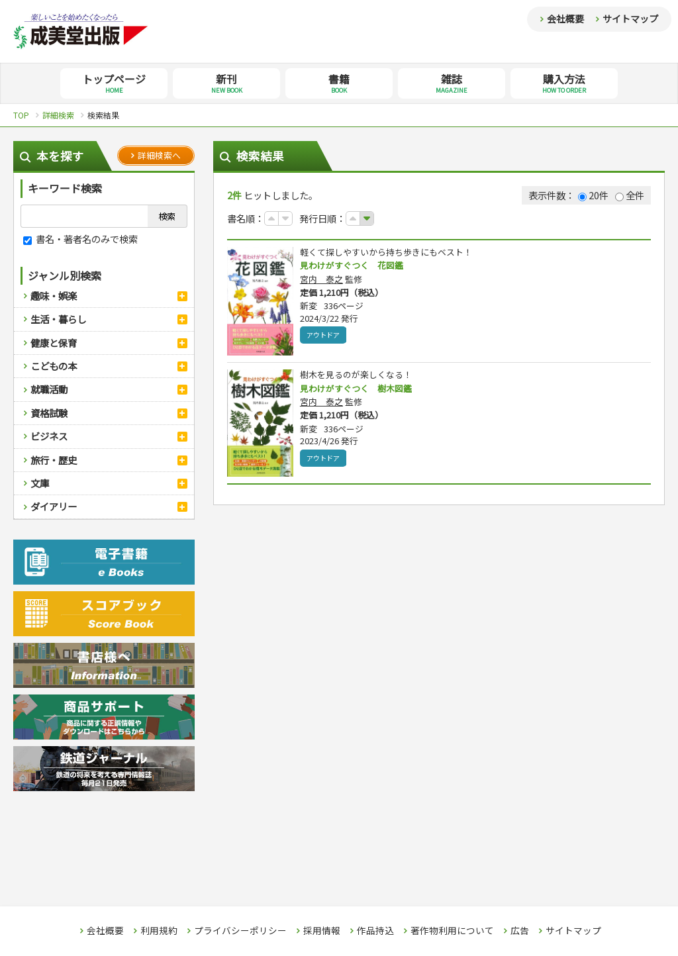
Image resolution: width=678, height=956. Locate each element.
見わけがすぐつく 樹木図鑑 (360, 388)
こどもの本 (53, 366)
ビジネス (49, 436)
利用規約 (158, 930)
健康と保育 (53, 343)
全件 (629, 195)
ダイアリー (53, 506)
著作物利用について (452, 930)
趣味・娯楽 (53, 296)
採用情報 (321, 930)
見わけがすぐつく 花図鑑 (355, 265)
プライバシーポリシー (240, 930)
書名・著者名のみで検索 (80, 239)
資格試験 (49, 413)
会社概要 (565, 18)
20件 (593, 195)
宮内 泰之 (321, 279)
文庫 (39, 483)
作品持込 (375, 930)
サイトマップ (630, 18)
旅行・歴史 (53, 460)
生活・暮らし (58, 319)
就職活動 (49, 389)
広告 (519, 930)
